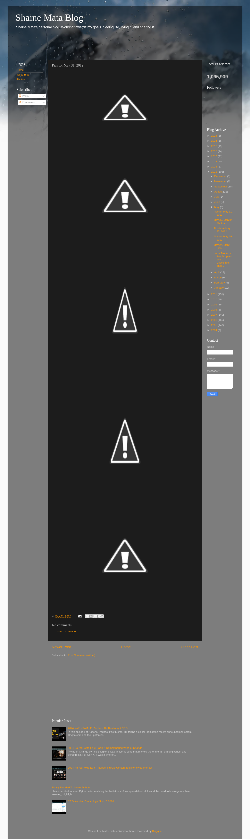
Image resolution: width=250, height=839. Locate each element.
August (218, 191)
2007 (214, 314)
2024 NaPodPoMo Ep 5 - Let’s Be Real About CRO (98, 728)
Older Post (189, 647)
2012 (214, 171)
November (220, 181)
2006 (214, 320)
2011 (214, 294)
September (221, 186)
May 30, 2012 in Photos (223, 221)
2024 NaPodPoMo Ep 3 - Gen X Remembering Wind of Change (105, 747)
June (217, 202)
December (220, 176)
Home (126, 647)
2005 (214, 325)
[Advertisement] (84, 44)
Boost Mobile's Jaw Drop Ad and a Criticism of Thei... (223, 259)
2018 (214, 146)
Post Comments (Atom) (81, 655)
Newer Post (61, 647)
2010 (214, 299)
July (217, 196)
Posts (24, 96)
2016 (214, 151)
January (219, 287)
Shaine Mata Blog (49, 17)
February (220, 282)
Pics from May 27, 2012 (222, 230)
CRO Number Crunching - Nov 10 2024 (91, 801)
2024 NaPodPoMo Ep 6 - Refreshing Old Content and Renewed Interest (110, 767)
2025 (214, 135)
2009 (214, 304)
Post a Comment (67, 631)
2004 (214, 330)
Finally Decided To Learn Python (71, 787)
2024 (214, 140)
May (217, 207)
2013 (214, 166)
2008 (214, 309)
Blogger (156, 831)
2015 (214, 156)
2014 (214, 161)
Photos (21, 79)
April (217, 272)
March (218, 277)
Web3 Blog (23, 74)
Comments (27, 102)
